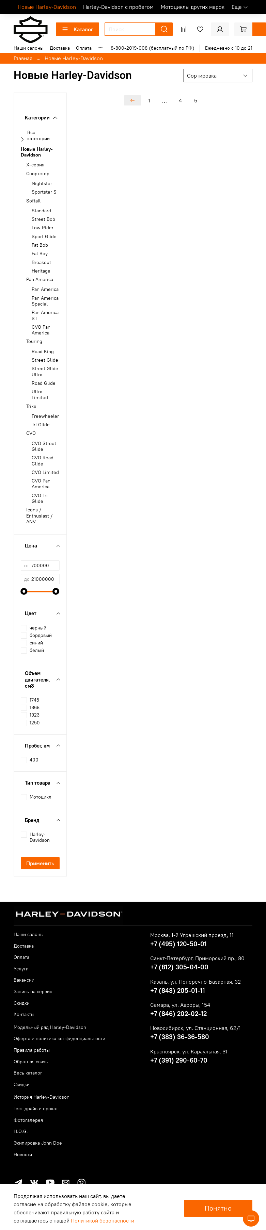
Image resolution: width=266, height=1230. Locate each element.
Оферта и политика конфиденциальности (59, 1038)
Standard (41, 211)
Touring (34, 341)
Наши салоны (29, 48)
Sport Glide (44, 237)
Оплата (84, 48)
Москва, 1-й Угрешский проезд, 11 (192, 935)
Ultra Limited (40, 394)
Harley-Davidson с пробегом (118, 6)
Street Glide (45, 360)
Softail (33, 201)
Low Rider (42, 228)
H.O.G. (21, 1131)
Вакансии (24, 980)
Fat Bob (40, 245)
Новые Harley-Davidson (47, 6)
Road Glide (44, 383)
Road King (43, 352)
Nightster (42, 183)
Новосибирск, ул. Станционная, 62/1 (195, 1027)
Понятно (218, 1208)
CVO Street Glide (44, 446)
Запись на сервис (33, 991)
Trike (31, 406)
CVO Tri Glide (40, 498)
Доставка (60, 48)
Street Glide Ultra (45, 371)
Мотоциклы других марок (192, 6)
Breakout (41, 262)
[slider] (24, 591)
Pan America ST (45, 315)
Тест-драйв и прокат (36, 1108)
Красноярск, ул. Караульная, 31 (189, 1051)
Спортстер (37, 174)
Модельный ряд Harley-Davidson (50, 1027)
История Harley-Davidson (41, 1097)
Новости (23, 1154)
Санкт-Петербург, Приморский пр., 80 (197, 958)
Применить (40, 863)
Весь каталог (28, 1073)
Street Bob (43, 219)
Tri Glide (41, 425)
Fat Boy (40, 254)
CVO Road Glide (42, 460)
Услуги (21, 969)
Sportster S (44, 192)
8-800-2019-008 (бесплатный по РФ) (152, 48)
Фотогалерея (28, 1120)
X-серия (35, 165)
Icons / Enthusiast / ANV (39, 516)
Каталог (77, 29)
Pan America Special (45, 301)
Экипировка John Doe (38, 1143)
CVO (31, 433)
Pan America (39, 279)
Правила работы (32, 1050)
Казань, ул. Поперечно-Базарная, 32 (195, 981)
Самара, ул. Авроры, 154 (180, 1004)
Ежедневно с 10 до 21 (228, 48)
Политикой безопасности (102, 1220)
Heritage (41, 271)
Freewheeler (45, 416)
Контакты (24, 1014)
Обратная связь (31, 1062)
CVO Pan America (41, 330)
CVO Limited (45, 472)
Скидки (22, 1003)
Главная (23, 58)
